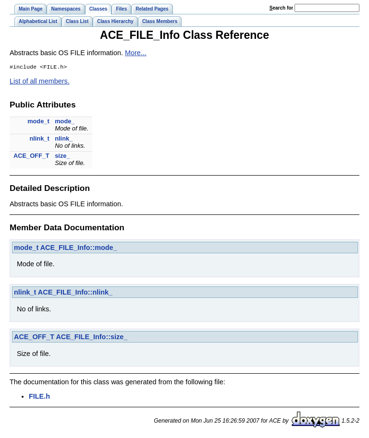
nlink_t (39, 139)
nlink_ (64, 139)
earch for (281, 8)
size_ (62, 156)
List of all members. (40, 82)
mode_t (38, 122)
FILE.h (39, 397)
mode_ (64, 122)
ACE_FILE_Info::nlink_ (75, 293)
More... (136, 53)
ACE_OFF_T (31, 156)
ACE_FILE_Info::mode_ (78, 248)
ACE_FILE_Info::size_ (91, 338)
